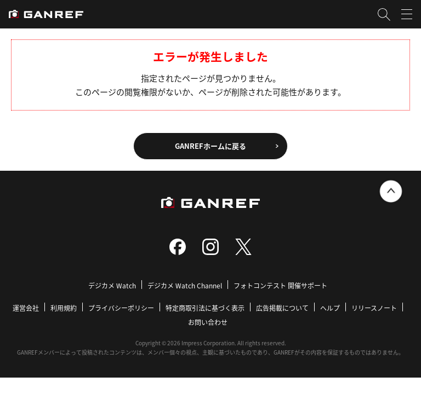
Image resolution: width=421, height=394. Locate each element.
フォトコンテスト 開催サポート (280, 285)
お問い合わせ (207, 322)
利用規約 (63, 307)
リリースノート (374, 307)
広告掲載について (282, 307)
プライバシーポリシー (121, 307)
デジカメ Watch (112, 285)
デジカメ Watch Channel (184, 285)
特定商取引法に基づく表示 (205, 307)
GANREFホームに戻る (210, 146)
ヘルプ (330, 307)
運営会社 (26, 307)
